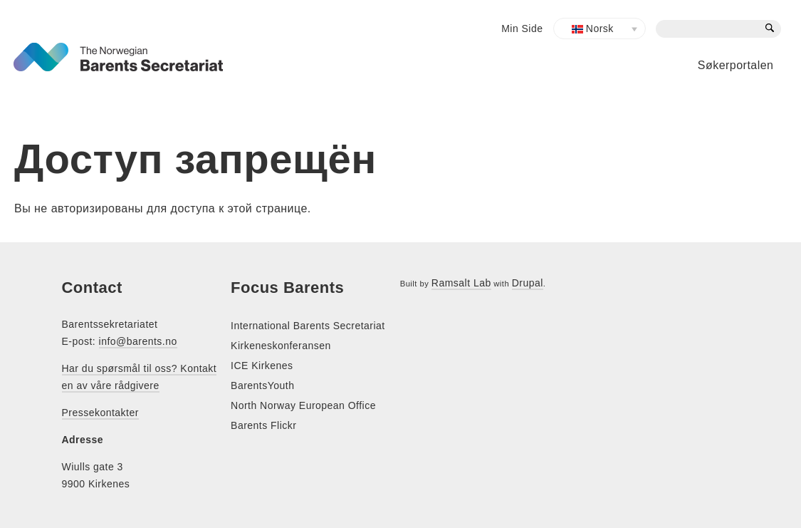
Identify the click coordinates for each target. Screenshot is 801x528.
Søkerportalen (736, 65)
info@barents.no (138, 341)
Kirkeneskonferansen (281, 345)
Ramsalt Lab (461, 283)
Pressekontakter (100, 412)
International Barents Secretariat (308, 325)
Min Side (522, 28)
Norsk (593, 28)
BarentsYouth (262, 385)
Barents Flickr (263, 425)
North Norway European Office (303, 405)
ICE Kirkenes (262, 365)
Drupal (527, 283)
